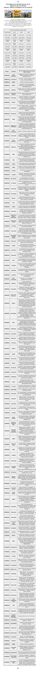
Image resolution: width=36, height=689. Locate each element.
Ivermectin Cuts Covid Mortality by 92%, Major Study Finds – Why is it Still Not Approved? (27, 633)
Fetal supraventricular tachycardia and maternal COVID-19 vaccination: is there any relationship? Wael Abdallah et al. (26, 418)
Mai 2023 (8, 66)
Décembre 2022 (28, 61)
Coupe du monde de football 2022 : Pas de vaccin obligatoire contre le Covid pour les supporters (27, 113)
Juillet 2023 (21, 66)
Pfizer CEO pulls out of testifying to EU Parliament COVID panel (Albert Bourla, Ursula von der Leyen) (27, 102)
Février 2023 (14, 64)
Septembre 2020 (7, 40)
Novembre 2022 (21, 61)
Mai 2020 (8, 37)
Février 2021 (14, 44)
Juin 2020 (14, 37)
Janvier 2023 (8, 64)
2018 (21, 32)
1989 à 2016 (7, 32)
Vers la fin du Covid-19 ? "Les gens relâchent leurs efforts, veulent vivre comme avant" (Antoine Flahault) (26, 528)
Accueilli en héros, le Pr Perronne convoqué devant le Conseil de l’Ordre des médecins (27, 403)
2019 (28, 32)
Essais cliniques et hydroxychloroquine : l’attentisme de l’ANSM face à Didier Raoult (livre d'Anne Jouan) (27, 283)
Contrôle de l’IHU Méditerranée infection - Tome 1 (27, 623)
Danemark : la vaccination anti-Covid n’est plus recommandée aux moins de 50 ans (27, 372)
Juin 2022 (14, 55)
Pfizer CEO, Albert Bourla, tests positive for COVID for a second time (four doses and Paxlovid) (27, 198)
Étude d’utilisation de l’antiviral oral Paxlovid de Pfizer (26, 389)
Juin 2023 (14, 66)
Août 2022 (28, 55)
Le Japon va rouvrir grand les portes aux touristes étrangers (26, 226)
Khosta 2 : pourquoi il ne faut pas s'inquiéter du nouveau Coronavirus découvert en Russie (26, 174)
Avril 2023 (28, 64)
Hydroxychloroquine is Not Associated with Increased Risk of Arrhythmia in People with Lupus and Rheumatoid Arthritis (27, 381)
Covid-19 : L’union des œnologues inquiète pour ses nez (27, 472)
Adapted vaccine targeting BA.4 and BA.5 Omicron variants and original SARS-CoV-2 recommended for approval (26, 449)
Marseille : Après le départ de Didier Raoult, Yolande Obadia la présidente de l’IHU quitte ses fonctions (27, 367)
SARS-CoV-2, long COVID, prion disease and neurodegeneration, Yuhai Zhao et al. (27, 141)
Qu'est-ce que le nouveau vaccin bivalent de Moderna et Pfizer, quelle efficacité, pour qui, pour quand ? (26, 338)
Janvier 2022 (8, 53)
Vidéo (27, 271)
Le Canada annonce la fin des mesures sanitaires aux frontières (27, 178)
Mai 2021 (8, 46)
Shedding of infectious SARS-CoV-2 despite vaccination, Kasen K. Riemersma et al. (26, 75)
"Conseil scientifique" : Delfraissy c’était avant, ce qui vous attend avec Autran (27, 656)
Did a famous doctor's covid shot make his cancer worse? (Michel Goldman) (27, 194)
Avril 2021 (28, 44)
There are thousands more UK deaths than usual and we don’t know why (27, 652)
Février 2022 (14, 53)
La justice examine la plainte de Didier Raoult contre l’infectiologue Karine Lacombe (27, 493)
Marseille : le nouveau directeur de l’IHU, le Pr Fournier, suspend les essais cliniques (27, 556)
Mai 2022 (8, 55)
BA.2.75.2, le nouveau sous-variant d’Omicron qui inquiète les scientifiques (27, 275)
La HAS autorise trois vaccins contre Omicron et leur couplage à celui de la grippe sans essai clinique (27, 241)
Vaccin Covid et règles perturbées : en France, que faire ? (27, 94)
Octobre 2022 (14, 61)
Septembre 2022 (7, 61)
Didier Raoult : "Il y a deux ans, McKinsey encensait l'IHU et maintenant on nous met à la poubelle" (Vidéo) (27, 573)
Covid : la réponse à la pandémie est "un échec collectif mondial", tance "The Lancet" (26, 343)
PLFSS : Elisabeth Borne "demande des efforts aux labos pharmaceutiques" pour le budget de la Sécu (27, 183)
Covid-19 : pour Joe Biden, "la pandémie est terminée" (27, 279)
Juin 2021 (14, 46)
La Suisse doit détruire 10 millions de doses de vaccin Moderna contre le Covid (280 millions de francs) (27, 203)
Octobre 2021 (14, 49)
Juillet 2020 (21, 37)
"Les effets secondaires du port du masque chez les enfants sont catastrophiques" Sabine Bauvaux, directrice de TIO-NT (27, 211)
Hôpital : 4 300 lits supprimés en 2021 (27, 131)
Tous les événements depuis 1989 (18, 30)
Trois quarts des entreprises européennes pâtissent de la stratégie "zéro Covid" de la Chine (27, 245)
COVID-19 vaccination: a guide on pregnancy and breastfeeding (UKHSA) (27, 640)
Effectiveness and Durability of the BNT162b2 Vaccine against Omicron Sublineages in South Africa (26, 354)
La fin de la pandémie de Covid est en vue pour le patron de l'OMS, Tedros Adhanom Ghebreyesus (27, 376)
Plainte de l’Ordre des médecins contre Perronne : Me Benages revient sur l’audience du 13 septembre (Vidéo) (27, 289)
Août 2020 (28, 37)
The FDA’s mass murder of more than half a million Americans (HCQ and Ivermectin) (27, 600)
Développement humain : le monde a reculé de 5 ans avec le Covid (27, 532)
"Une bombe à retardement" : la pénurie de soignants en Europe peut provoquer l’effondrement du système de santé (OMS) (27, 328)
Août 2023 (28, 66)
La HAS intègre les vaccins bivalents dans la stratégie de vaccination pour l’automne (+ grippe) (27, 260)
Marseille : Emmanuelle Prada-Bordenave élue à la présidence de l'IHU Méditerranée (27, 85)
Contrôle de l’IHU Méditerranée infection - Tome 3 (27, 620)
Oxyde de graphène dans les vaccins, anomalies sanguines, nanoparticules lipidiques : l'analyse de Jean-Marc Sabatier (27, 188)
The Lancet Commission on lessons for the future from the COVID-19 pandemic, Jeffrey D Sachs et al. (26, 358)
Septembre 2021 (7, 49)
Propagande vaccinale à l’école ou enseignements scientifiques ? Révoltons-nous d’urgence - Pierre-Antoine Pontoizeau (27, 461)
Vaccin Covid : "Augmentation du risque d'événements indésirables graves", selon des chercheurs (27, 547)
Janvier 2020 (8, 35)
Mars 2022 (21, 53)
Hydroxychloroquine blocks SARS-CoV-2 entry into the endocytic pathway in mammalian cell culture (27, 363)
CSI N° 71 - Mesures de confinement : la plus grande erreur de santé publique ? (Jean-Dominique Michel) (27, 334)
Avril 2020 (28, 35)
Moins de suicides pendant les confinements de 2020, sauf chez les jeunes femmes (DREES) (26, 565)
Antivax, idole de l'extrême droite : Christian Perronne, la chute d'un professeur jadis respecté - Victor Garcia (27, 398)
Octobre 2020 (14, 40)
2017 (14, 32)
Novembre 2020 (21, 40)
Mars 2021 (21, 44)
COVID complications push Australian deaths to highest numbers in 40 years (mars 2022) (27, 236)
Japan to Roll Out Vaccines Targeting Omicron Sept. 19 (27, 569)
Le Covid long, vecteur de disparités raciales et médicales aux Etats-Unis (26, 207)
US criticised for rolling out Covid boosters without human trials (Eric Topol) (27, 444)
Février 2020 (14, 35)
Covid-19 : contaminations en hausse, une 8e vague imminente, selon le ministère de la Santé (27, 412)
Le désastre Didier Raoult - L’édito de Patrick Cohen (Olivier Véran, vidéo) (27, 386)
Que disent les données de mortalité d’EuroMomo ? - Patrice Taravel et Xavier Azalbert (26, 590)
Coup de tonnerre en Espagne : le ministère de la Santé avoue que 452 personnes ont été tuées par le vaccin (27, 488)
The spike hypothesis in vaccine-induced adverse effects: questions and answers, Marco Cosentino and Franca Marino (27, 423)
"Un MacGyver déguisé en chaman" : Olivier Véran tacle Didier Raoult (27, 535)
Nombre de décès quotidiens (27, 82)
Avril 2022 (28, 53)
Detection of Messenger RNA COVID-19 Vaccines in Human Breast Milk (27, 167)
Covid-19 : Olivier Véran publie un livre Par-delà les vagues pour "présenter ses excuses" (27, 551)
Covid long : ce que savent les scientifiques (27, 171)
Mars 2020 (21, 35)
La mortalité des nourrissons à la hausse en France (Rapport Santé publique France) (27, 250)
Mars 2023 (21, 64)
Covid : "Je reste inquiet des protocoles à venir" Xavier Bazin (26, 637)
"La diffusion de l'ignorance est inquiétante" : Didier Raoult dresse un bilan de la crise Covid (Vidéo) (27, 512)
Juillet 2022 (21, 55)
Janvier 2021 (8, 44)
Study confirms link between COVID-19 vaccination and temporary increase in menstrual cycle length (26, 160)
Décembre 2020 (28, 40)
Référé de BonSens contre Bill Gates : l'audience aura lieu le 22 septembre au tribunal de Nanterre (27, 560)
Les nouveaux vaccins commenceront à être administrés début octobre (27, 164)
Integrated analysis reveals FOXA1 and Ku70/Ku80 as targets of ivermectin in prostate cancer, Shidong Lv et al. (27, 648)
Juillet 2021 (21, 46)
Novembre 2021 (21, 49)
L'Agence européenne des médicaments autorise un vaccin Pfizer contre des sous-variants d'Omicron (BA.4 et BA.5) (27, 455)
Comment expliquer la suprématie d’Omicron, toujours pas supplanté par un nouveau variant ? (27, 98)
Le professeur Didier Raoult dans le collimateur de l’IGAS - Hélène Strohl (27, 270)
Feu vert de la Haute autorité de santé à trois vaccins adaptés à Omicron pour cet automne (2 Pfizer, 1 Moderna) (27, 265)
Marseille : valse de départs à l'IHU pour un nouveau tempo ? (27, 79)
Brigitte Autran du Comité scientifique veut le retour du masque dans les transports (27, 90)
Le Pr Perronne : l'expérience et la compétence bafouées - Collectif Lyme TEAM (27, 408)
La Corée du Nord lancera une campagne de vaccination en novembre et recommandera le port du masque (27, 483)
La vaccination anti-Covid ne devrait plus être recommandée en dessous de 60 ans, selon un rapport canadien (27, 216)
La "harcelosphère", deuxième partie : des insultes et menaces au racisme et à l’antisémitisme (27, 393)
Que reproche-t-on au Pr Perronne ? (26, 616)
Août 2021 (28, 46)
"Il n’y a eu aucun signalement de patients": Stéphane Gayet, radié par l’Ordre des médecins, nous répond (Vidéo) (26, 135)
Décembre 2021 (28, 49)
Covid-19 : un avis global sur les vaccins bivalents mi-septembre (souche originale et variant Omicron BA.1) (27, 605)
